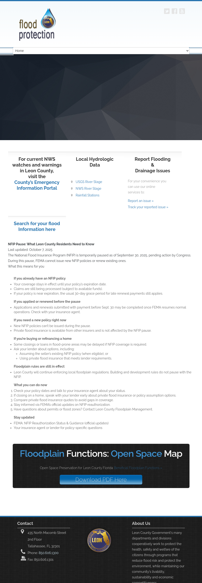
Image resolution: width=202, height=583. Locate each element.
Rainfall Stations (87, 195)
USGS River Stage (89, 182)
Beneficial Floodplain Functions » (138, 468)
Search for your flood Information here (37, 226)
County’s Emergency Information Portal (36, 185)
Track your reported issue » (148, 207)
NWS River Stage (88, 188)
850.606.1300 (49, 553)
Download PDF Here (101, 479)
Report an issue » (141, 201)
